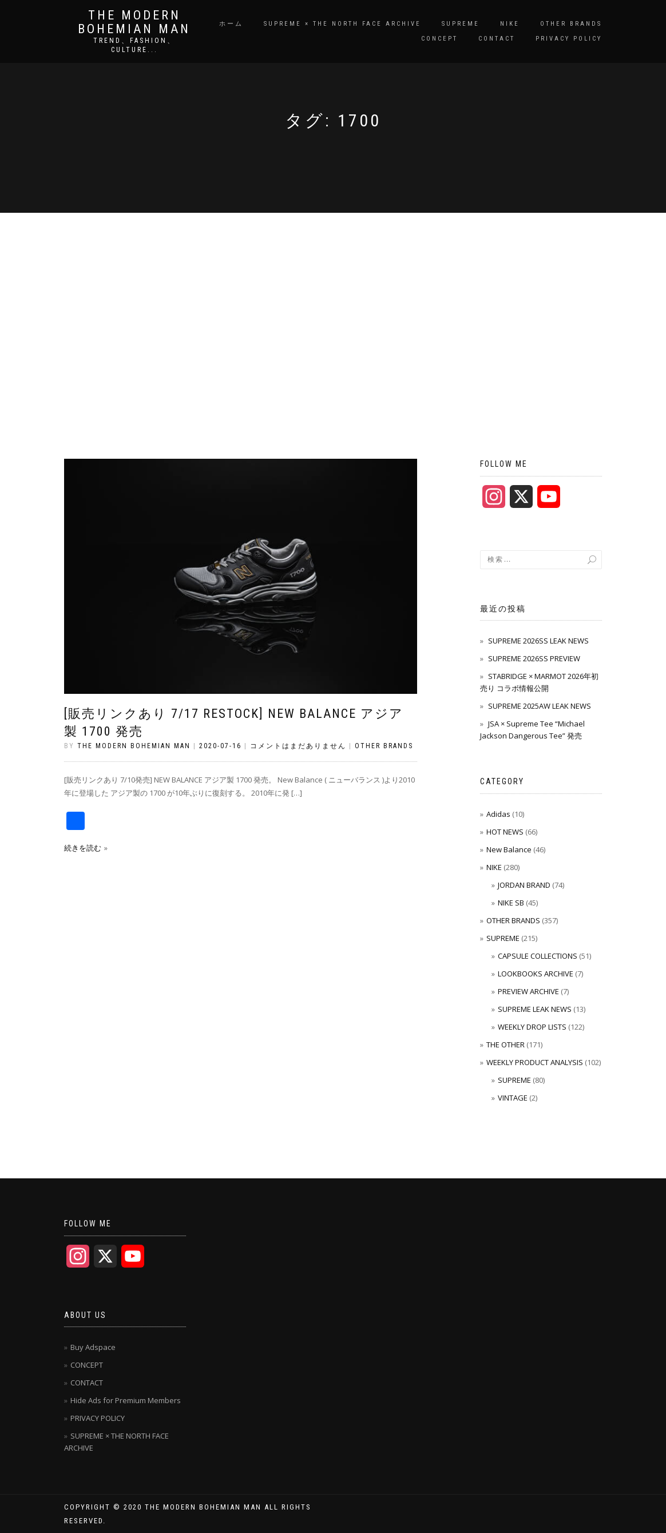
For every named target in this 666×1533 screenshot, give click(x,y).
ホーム (231, 23)
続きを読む (82, 848)
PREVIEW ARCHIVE (528, 991)
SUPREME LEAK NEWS (535, 1009)
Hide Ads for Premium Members (125, 1400)
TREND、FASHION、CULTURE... (134, 45)
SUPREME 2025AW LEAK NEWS (539, 706)
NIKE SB (511, 902)
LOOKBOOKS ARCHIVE (535, 973)
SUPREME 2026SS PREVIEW (534, 658)
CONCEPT (439, 38)
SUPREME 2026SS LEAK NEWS (538, 641)
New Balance (509, 849)
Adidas (498, 814)
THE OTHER (505, 1044)
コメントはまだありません (298, 746)
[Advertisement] (333, 299)
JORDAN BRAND (524, 885)
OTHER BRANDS (571, 23)
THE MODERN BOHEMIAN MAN (134, 22)
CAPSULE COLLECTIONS (537, 956)
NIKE (510, 23)
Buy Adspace (93, 1347)
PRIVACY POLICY (569, 38)
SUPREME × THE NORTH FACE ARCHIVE (342, 23)
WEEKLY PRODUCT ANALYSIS (534, 1062)
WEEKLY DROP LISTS (532, 1027)
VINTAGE (513, 1098)
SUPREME (460, 23)
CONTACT (496, 38)
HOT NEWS (505, 832)
